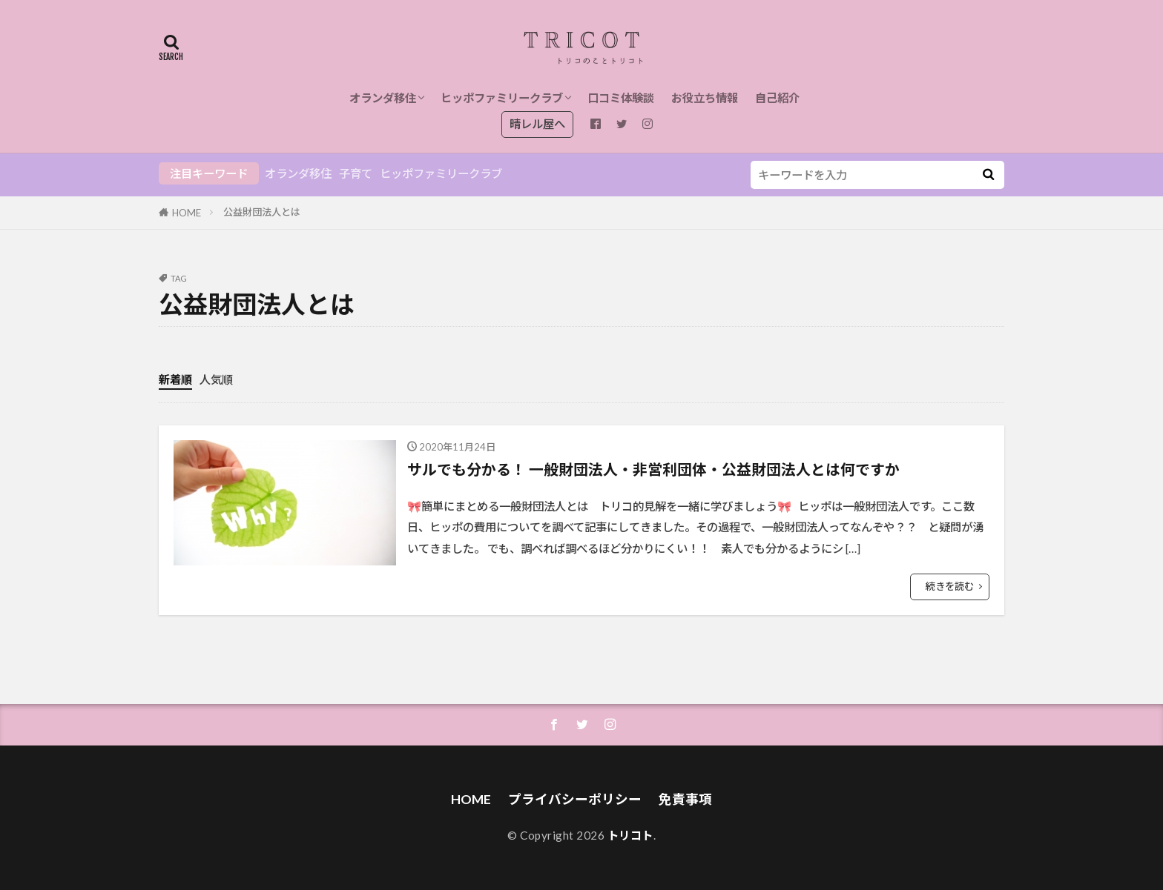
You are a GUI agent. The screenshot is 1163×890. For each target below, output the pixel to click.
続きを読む (950, 586)
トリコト (630, 835)
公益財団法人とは (261, 212)
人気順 (216, 379)
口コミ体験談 (620, 97)
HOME (186, 213)
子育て (355, 173)
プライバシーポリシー (575, 799)
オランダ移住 (382, 97)
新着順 (175, 379)
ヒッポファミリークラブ (502, 97)
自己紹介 (777, 97)
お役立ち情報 (704, 97)
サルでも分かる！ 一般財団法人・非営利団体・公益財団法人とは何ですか (653, 469)
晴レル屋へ (537, 123)
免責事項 (685, 799)
